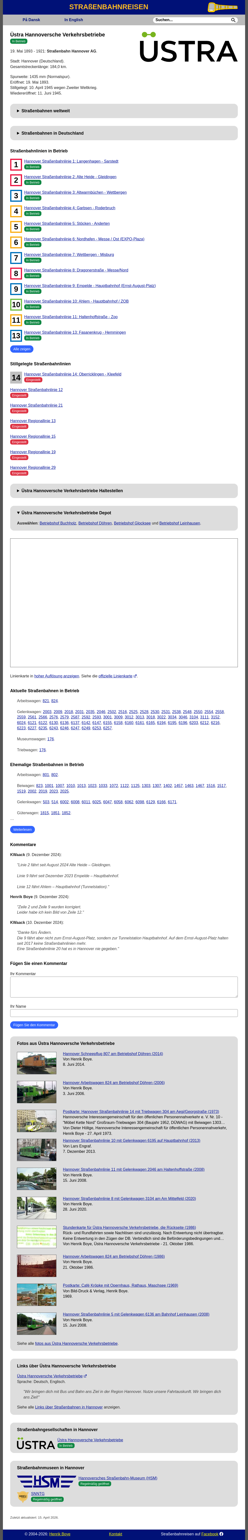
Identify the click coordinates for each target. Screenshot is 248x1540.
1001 (49, 786)
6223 (21, 728)
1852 (66, 813)
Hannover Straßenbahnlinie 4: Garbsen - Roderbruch (69, 208)
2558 (219, 712)
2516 (122, 712)
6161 (140, 723)
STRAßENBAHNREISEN (108, 7)
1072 (113, 786)
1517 (221, 786)
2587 (75, 717)
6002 (64, 802)
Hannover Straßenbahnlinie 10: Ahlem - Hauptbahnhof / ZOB (76, 301)
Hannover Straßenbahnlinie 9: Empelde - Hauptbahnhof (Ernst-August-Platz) (90, 286)
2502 (112, 712)
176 (50, 739)
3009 (118, 717)
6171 (172, 802)
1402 (167, 786)
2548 (187, 712)
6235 (43, 728)
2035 (90, 712)
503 (46, 802)
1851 (55, 813)
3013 (140, 717)
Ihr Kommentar (124, 985)
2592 (86, 717)
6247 (75, 728)
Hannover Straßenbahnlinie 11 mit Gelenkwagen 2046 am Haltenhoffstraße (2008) (134, 1169)
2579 (64, 717)
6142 (86, 723)
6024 (21, 723)
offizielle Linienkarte (115, 676)
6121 (32, 723)
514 (55, 802)
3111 (204, 717)
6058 (118, 802)
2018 (68, 712)
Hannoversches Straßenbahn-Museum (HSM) (117, 1478)
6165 (150, 723)
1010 (70, 786)
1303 (146, 786)
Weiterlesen (22, 829)
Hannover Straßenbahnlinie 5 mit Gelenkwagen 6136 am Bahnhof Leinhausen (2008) (136, 1314)
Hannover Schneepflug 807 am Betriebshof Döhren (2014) (113, 1054)
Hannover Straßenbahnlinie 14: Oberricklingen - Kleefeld (72, 374)
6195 (172, 723)
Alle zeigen (21, 349)
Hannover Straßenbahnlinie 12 (36, 390)
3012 (129, 717)
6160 (129, 723)
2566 (43, 717)
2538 (176, 712)
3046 (182, 717)
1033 (103, 786)
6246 (64, 728)
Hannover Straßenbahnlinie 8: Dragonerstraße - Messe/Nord (76, 270)
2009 (58, 712)
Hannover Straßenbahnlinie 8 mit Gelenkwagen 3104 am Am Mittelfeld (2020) (129, 1199)
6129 (150, 802)
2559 (21, 717)
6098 (140, 802)
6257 (107, 728)
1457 (178, 786)
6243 (53, 728)
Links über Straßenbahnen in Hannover (69, 1407)
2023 (53, 791)
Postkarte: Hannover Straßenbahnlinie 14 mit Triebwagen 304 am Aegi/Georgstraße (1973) (141, 1112)
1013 (81, 786)
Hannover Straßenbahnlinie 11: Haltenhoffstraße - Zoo (71, 317)
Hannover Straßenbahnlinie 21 (36, 405)
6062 (129, 802)
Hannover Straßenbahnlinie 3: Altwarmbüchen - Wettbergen (75, 192)
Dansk (31, 20)
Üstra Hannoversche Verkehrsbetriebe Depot (66, 512)
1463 (189, 786)
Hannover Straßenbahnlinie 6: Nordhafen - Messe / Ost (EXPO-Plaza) (84, 239)
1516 (210, 786)
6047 (107, 802)
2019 (43, 791)
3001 (107, 717)
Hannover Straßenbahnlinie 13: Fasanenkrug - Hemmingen (75, 332)
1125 (135, 786)
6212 (204, 723)
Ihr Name (124, 1010)
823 (39, 786)
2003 (47, 712)
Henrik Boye (59, 1534)
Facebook (209, 1534)
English (73, 20)
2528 (144, 712)
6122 (43, 723)
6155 (107, 723)
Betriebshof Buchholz (58, 523)
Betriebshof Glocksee (132, 523)
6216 (215, 723)
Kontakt (115, 1534)
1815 (44, 813)
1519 (21, 791)
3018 (150, 717)
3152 (215, 717)
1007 (59, 786)
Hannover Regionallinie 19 (33, 452)
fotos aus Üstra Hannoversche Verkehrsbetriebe (76, 1343)
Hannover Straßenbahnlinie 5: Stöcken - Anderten (67, 223)
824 (54, 701)
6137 (75, 723)
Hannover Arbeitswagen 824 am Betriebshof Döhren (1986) (114, 1256)
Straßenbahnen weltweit (46, 110)
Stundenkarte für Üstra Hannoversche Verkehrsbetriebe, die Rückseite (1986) (129, 1227)
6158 (118, 723)
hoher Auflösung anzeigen (56, 676)
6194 (161, 723)
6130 (53, 723)
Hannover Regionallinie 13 (33, 421)
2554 (208, 712)
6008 (75, 802)
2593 (97, 717)
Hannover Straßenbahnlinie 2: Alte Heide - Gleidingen (70, 177)
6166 (161, 802)
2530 (155, 712)
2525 (133, 712)
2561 (32, 717)
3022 (161, 717)
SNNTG (38, 1494)
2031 (79, 712)
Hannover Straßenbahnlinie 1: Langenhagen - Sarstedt (71, 161)
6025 (97, 802)
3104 (193, 717)
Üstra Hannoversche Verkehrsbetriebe (50, 1376)
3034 (172, 717)
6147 (97, 723)
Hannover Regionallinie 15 (33, 436)
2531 (165, 712)
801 (46, 775)
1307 (157, 786)
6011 (86, 802)
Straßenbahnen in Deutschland (53, 133)
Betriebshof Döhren (95, 523)
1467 (200, 786)
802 (54, 775)
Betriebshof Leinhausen (179, 523)
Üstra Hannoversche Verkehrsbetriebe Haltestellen (72, 490)
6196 (182, 723)
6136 (64, 723)
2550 (198, 712)
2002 (32, 791)
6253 (97, 728)
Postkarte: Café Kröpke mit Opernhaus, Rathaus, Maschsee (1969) (120, 1285)
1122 (124, 786)
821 (46, 701)
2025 (64, 791)
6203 (193, 723)
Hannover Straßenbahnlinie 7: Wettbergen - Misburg (69, 255)
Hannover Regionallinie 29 (33, 467)
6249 (86, 728)
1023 (92, 786)
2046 (101, 712)
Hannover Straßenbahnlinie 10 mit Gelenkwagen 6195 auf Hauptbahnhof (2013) (132, 1140)
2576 (53, 717)
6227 (32, 728)
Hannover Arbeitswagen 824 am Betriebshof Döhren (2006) (114, 1083)
